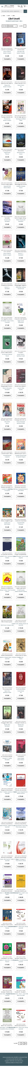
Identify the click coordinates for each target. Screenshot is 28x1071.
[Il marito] (21, 356)
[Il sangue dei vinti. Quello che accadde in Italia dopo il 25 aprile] (21, 423)
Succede (7, 218)
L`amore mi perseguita (7, 50)
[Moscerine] (21, 154)
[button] (25, 6)
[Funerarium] (20, 760)
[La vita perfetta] (7, 154)
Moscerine (21, 150)
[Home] (3, 15)
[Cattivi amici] (21, 53)
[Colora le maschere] (20, 524)
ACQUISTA (7, 59)
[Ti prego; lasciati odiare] (7, 120)
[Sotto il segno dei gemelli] (20, 221)
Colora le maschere (20, 521)
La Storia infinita (20, 689)
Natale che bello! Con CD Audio (10, 487)
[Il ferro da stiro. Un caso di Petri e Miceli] (21, 86)
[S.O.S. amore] (7, 255)
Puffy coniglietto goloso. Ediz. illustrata (12, 521)
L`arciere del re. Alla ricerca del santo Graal (13, 453)
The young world (7, 689)
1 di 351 (21, 26)
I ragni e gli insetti (21, 588)
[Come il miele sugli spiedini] (7, 187)
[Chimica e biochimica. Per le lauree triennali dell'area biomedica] (20, 827)
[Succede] (7, 221)
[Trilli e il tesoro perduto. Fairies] (7, 625)
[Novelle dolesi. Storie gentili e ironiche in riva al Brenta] (7, 423)
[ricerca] (14, 11)
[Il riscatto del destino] (21, 322)
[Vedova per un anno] (20, 659)
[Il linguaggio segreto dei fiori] (21, 288)
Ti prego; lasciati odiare (7, 117)
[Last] (22, 1043)
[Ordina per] (12, 26)
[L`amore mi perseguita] (7, 53)
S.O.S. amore (7, 251)
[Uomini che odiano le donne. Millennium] (21, 389)
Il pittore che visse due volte (9, 83)
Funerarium (21, 756)
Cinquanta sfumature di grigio (9, 285)
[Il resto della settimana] (7, 356)
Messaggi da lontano (21, 184)
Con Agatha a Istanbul (7, 319)
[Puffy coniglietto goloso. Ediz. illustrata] (7, 524)
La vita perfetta (7, 150)
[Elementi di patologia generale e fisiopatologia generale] (21, 860)
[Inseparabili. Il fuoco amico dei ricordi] (7, 389)
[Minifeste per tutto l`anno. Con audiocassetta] (20, 457)
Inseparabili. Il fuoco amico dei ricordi (11, 386)
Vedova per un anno (21, 655)
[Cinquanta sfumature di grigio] (7, 288)
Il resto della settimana (7, 352)
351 (25, 1043)
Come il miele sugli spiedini (8, 184)
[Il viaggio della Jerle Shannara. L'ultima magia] (7, 726)
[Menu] (2, 6)
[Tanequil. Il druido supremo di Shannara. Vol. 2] (21, 726)
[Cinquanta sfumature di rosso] (21, 255)
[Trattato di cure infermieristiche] (20, 793)
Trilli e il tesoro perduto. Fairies (9, 622)
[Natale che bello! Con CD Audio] (7, 490)
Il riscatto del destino (21, 319)
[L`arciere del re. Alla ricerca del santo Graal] (7, 457)
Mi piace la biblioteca (7, 588)
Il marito (21, 352)
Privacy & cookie (19, 1062)
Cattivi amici (20, 50)
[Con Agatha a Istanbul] (7, 322)
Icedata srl (13, 1062)
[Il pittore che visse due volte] (7, 86)
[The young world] (7, 692)
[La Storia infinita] (21, 692)
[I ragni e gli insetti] (21, 591)
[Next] (24, 26)
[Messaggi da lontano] (20, 187)
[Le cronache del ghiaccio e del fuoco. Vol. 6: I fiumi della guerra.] (7, 760)
